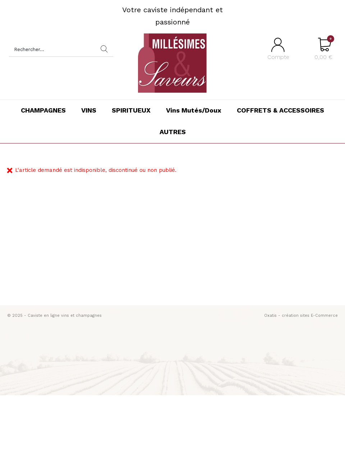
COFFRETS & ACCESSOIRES (280, 110)
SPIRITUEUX (131, 110)
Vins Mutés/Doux (193, 110)
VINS (88, 110)
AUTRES (173, 132)
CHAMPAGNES (43, 110)
